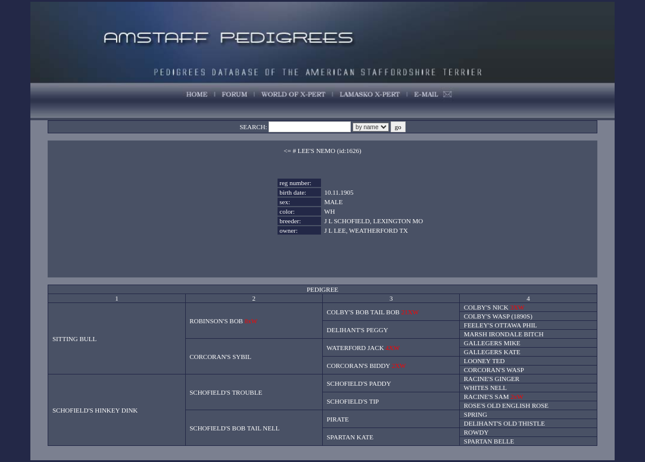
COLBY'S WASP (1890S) (498, 316)
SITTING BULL (74, 338)
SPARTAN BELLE (489, 441)
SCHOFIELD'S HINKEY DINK (95, 410)
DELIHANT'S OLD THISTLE (504, 423)
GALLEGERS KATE (492, 351)
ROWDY (476, 432)
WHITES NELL (485, 387)
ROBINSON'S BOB (216, 320)
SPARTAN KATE (350, 437)
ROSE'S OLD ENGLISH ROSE (506, 405)
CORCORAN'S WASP (494, 369)
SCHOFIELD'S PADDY (359, 383)
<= (287, 150)
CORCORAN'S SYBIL (220, 356)
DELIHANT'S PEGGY (357, 329)
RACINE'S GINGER (491, 378)
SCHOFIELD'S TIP (353, 401)
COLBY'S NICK (486, 307)
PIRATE (338, 419)
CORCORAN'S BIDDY (358, 365)
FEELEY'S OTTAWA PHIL (500, 325)
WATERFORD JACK (355, 347)
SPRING (475, 414)
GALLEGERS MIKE (492, 342)
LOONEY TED (484, 360)
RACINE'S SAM (486, 396)
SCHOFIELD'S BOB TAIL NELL (234, 428)
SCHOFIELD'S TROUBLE (225, 392)
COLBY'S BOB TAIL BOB (363, 312)
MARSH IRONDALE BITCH (504, 334)
